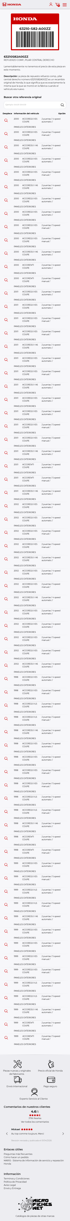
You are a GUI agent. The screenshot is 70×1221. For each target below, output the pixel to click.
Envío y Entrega (12, 1188)
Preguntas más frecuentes (18, 1154)
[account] (51, 4)
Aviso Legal (10, 1185)
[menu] (65, 4)
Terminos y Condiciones (16, 1178)
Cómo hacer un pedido (16, 1157)
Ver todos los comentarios (35, 1122)
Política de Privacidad (15, 1182)
